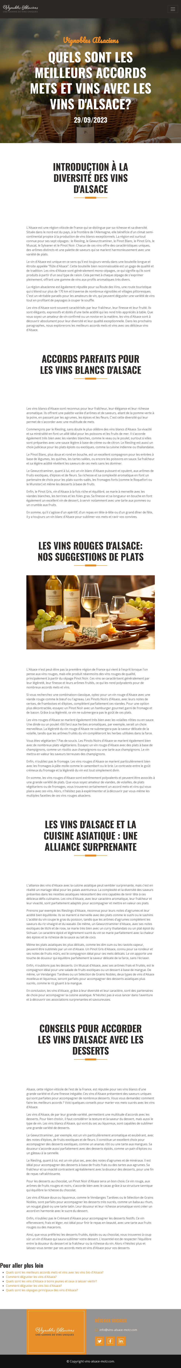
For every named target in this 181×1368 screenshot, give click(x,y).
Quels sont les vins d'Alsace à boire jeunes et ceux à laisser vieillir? (51, 1281)
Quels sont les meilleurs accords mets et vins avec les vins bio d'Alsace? (55, 1272)
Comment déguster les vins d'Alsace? (31, 1277)
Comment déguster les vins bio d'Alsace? (34, 1286)
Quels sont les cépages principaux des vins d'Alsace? (42, 1290)
